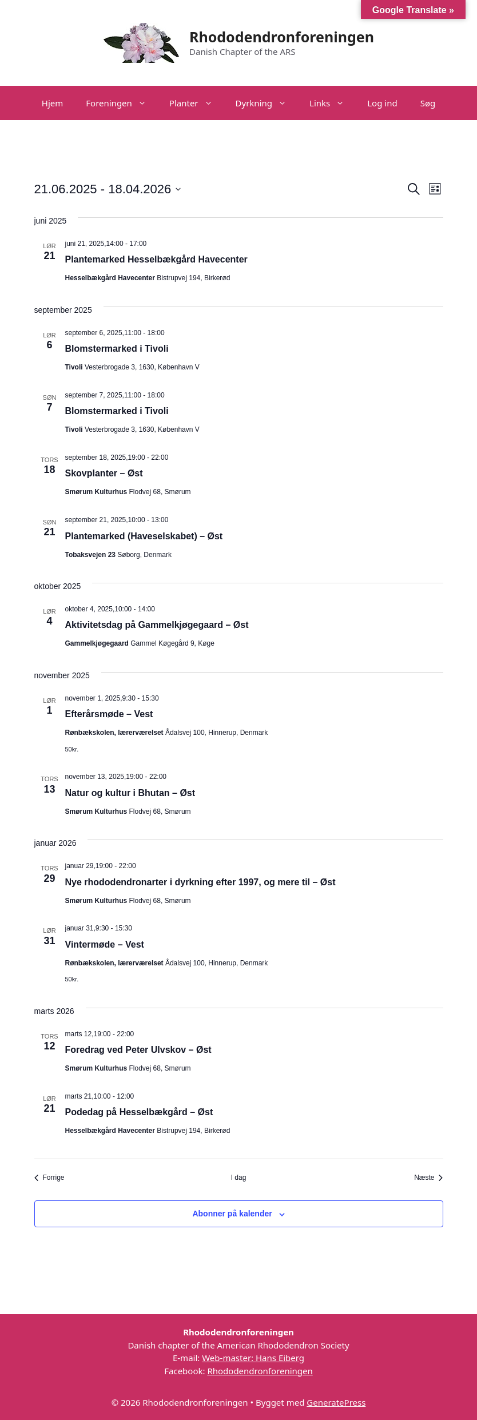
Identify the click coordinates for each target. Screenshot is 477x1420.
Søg (428, 103)
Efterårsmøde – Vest (109, 714)
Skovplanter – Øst (104, 473)
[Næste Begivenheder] (428, 1178)
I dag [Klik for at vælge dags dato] (239, 1178)
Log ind (382, 103)
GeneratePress (336, 1402)
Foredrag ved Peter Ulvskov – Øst (138, 1050)
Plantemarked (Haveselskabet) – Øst (144, 536)
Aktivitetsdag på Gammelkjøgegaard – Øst (157, 625)
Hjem (52, 103)
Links (332, 103)
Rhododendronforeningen (281, 36)
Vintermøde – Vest (104, 944)
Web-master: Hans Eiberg (253, 1357)
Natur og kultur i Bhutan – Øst (130, 793)
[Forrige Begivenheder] (49, 1178)
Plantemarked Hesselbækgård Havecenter (156, 259)
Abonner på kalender (232, 1213)
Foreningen (122, 103)
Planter (196, 103)
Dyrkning (267, 103)
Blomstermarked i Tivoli (117, 348)
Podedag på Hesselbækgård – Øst (139, 1112)
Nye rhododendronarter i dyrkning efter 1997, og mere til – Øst (200, 882)
